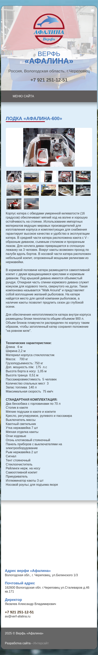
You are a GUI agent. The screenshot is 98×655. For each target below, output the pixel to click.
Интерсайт (41, 643)
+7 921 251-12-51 (49, 80)
